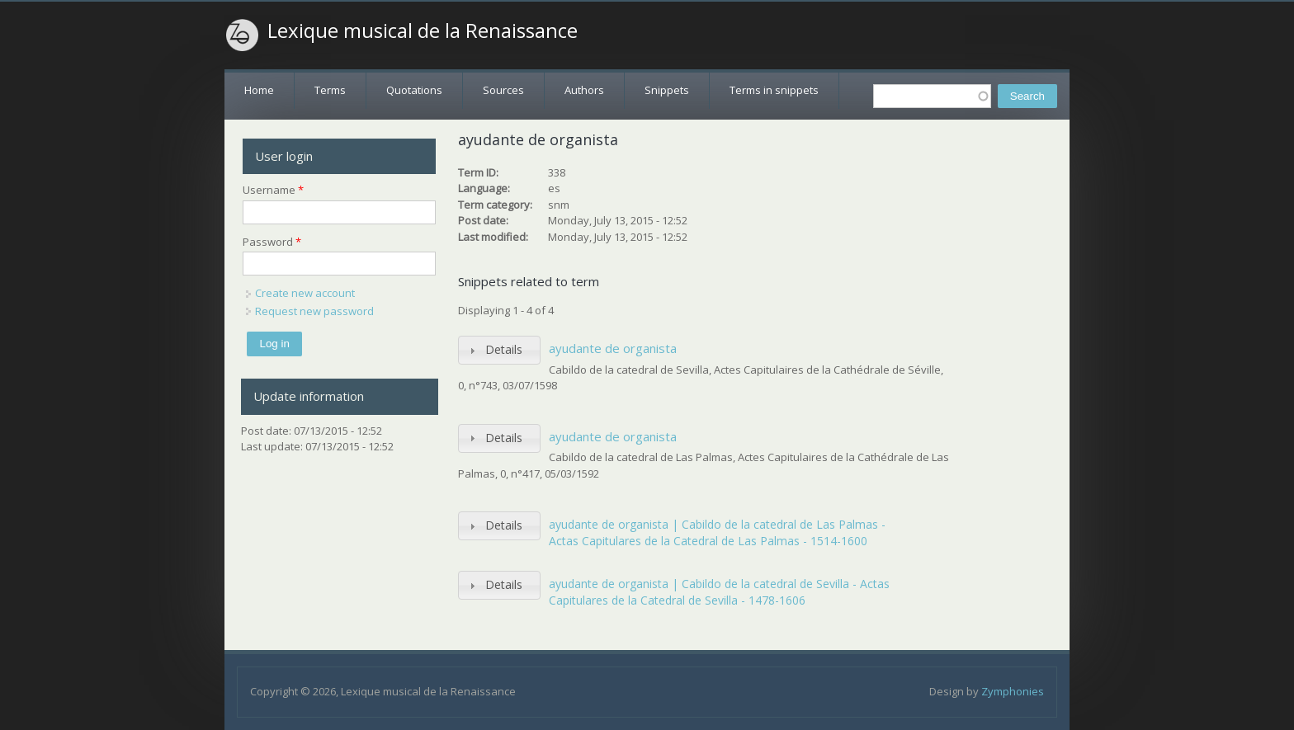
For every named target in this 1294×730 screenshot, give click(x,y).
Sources (503, 89)
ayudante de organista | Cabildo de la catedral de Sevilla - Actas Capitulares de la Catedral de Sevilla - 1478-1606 (719, 592)
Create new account (305, 292)
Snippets (667, 89)
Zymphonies (1012, 691)
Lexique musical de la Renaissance (422, 30)
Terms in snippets (774, 89)
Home (259, 89)
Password (272, 241)
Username (273, 189)
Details (503, 349)
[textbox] (932, 96)
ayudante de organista (613, 348)
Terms (330, 89)
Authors (584, 89)
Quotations (414, 89)
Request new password (314, 311)
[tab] (499, 350)
